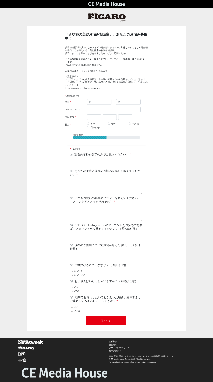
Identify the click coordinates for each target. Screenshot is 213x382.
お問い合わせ (115, 351)
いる (76, 286)
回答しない (96, 127)
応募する (105, 320)
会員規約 (113, 344)
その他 (135, 124)
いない (77, 290)
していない (79, 274)
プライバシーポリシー (119, 347)
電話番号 (70, 116)
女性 (113, 124)
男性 (92, 124)
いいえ (77, 310)
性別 (68, 124)
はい (76, 306)
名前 (68, 101)
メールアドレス (73, 109)
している (78, 270)
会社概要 (113, 341)
